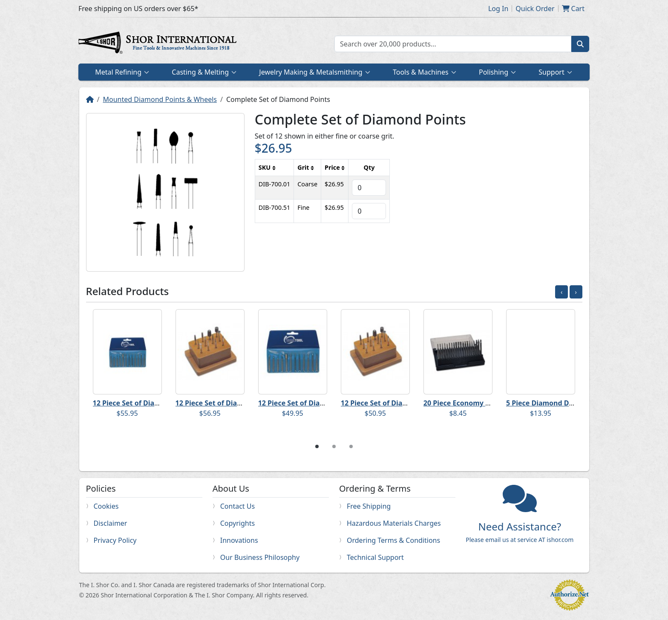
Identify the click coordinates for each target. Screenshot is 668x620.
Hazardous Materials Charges (394, 523)
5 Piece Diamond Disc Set (548, 403)
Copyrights (237, 523)
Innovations (239, 540)
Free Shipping (369, 506)
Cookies (106, 506)
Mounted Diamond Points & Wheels (160, 99)
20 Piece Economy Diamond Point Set (485, 403)
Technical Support (375, 557)
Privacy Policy (115, 540)
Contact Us (237, 506)
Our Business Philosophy (259, 557)
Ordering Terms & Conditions (393, 540)
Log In (498, 8)
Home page (159, 44)
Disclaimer (110, 523)
